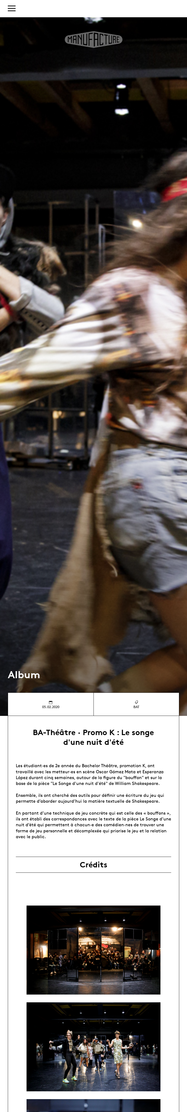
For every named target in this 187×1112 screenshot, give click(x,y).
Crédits (93, 864)
